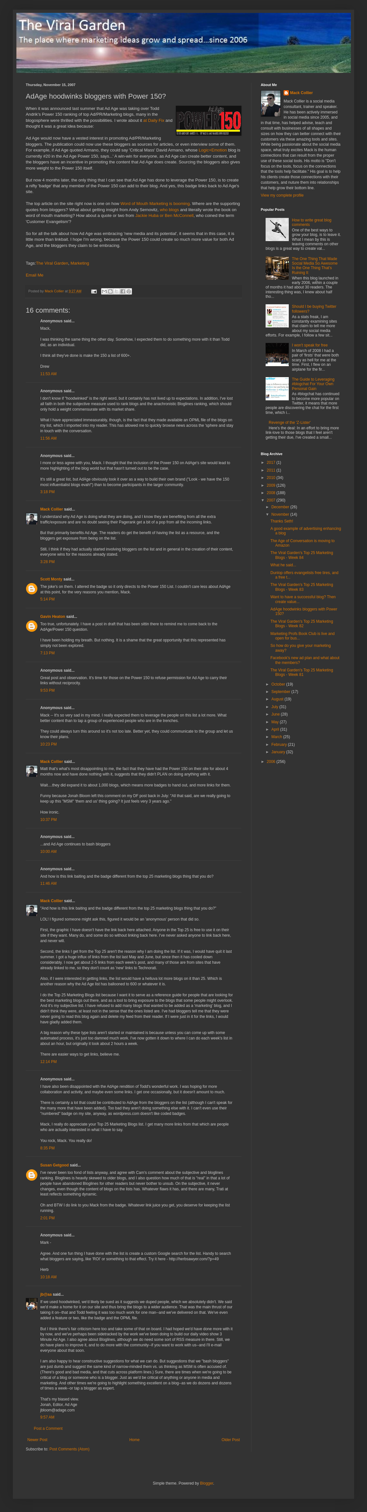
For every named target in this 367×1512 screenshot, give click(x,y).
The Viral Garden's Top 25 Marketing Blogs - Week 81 (301, 672)
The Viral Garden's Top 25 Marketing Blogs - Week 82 (301, 623)
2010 (272, 477)
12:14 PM (48, 1061)
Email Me (34, 275)
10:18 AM (48, 1277)
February (279, 744)
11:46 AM (48, 883)
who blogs (169, 209)
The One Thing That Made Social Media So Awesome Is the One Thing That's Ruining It (315, 266)
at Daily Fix (153, 120)
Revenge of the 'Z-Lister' (290, 422)
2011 (272, 470)
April (275, 729)
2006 (272, 761)
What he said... (283, 565)
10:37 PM (48, 819)
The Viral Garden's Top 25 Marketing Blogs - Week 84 (301, 555)
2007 (272, 500)
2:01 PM (47, 1218)
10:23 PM (48, 744)
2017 (272, 462)
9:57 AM (47, 1417)
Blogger (206, 1483)
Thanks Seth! (281, 521)
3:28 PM (47, 562)
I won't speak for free (310, 345)
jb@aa (46, 1294)
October (278, 684)
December (280, 507)
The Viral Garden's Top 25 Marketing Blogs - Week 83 (301, 586)
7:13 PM (47, 653)
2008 (272, 493)
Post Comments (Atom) (69, 1449)
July (275, 707)
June (276, 714)
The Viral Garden (52, 263)
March (277, 737)
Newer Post (37, 1440)
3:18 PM (47, 492)
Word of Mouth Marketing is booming (155, 203)
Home (134, 1440)
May (275, 722)
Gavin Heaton (52, 616)
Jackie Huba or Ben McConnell (164, 215)
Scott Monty (51, 579)
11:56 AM (48, 438)
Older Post (230, 1440)
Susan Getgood (54, 1165)
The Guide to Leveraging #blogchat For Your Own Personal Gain (313, 384)
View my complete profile (282, 195)
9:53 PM (47, 690)
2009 (272, 485)
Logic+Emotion (213, 150)
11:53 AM (48, 374)
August (278, 699)
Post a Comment (48, 1428)
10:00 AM (48, 851)
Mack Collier (51, 509)
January (278, 752)
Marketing (80, 263)
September (281, 691)
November (280, 514)
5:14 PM (47, 599)
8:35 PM (47, 1148)
